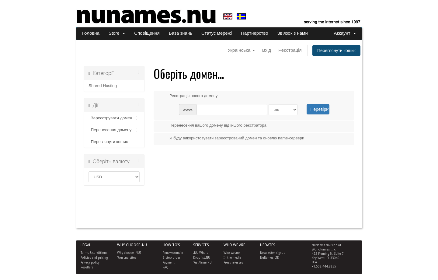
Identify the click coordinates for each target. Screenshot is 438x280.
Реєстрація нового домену (188, 96)
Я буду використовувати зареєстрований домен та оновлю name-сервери (232, 138)
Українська (241, 50)
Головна (90, 33)
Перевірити (320, 109)
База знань (180, 33)
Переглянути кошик (336, 50)
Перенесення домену (114, 130)
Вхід (266, 50)
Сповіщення (147, 33)
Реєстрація (289, 50)
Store (117, 33)
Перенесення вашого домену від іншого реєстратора (213, 125)
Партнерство (254, 33)
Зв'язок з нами (292, 33)
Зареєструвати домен (114, 118)
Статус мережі (216, 33)
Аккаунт (345, 33)
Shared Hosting (103, 85)
